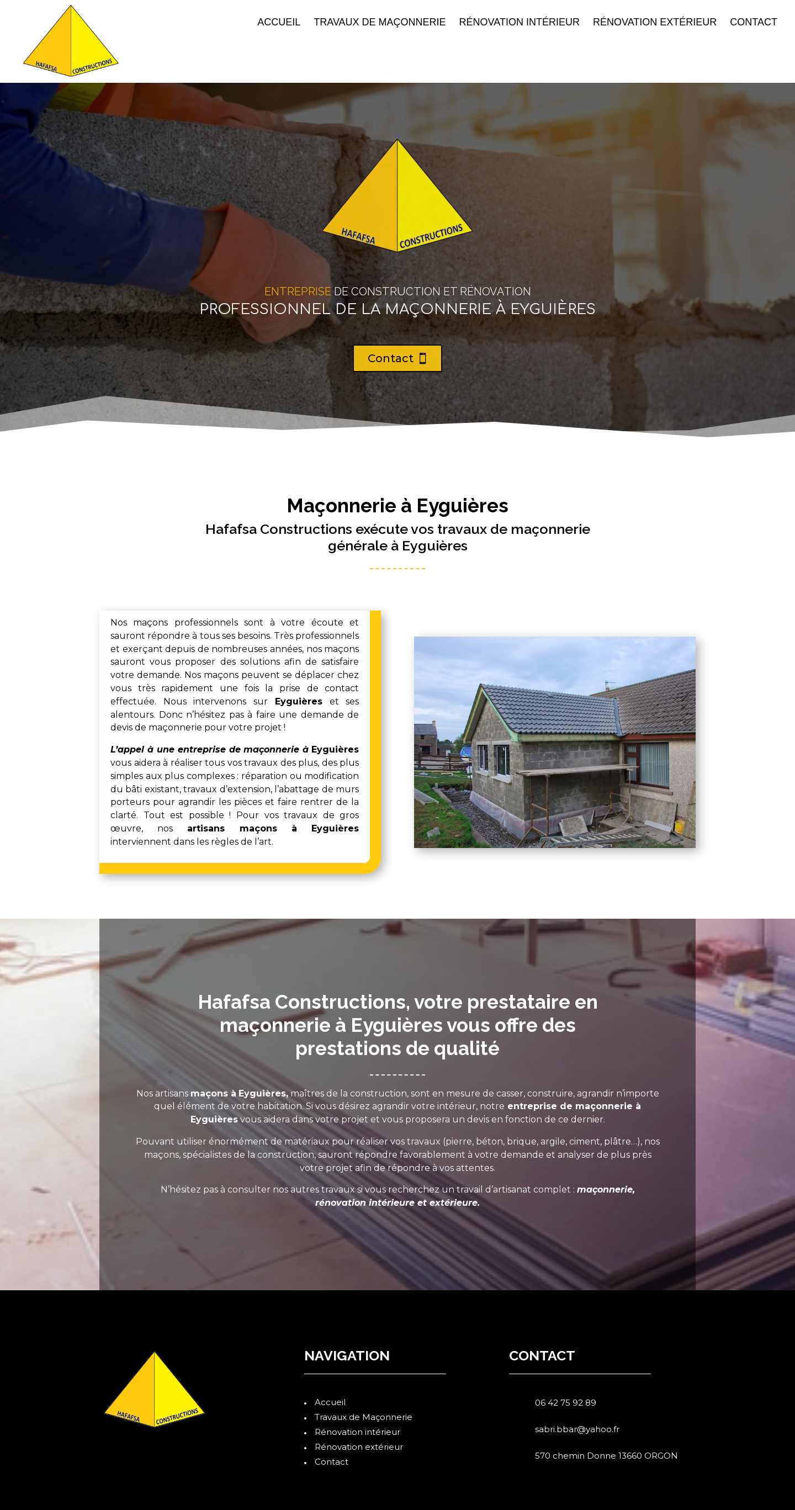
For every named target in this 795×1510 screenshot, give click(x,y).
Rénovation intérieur (519, 23)
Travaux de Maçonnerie (380, 23)
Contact (753, 23)
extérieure (454, 1203)
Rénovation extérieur (655, 23)
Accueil (278, 23)
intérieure (392, 1203)
